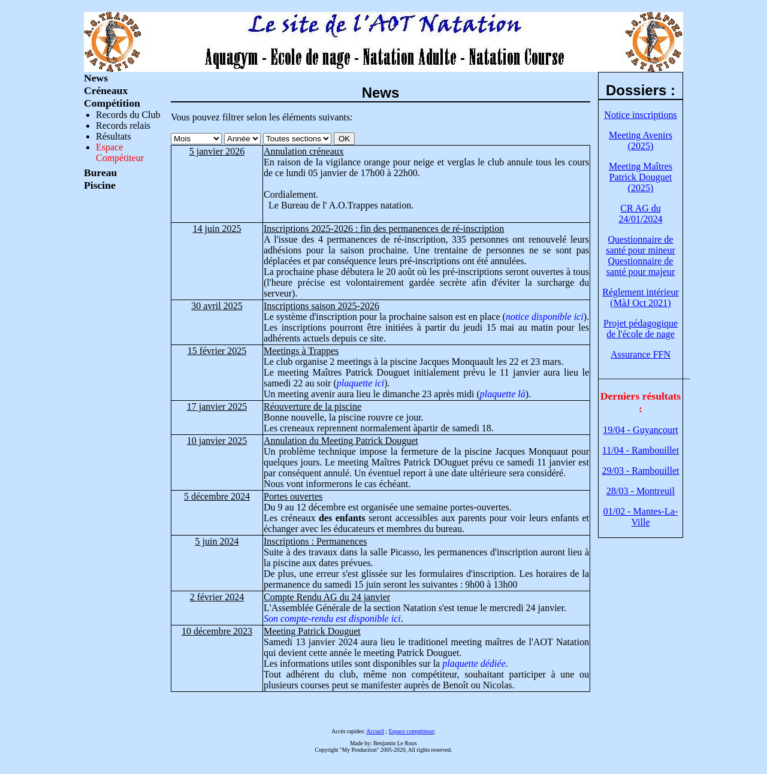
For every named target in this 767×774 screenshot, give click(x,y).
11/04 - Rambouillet (640, 450)
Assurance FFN (641, 354)
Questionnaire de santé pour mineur (640, 244)
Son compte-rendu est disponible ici (332, 618)
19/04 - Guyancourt (640, 430)
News (96, 78)
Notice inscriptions (640, 115)
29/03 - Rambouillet (641, 470)
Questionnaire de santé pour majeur (640, 266)
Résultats (113, 136)
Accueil (375, 731)
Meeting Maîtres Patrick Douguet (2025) (640, 177)
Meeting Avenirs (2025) (640, 140)
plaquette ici (361, 383)
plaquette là (503, 394)
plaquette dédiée (473, 663)
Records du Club (128, 115)
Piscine (100, 185)
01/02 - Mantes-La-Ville (640, 516)
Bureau (100, 173)
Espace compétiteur (411, 731)
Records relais (123, 125)
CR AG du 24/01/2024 (641, 213)
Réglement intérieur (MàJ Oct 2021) (640, 297)
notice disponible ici (545, 317)
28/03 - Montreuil (640, 491)
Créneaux (106, 90)
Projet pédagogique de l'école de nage (640, 328)
